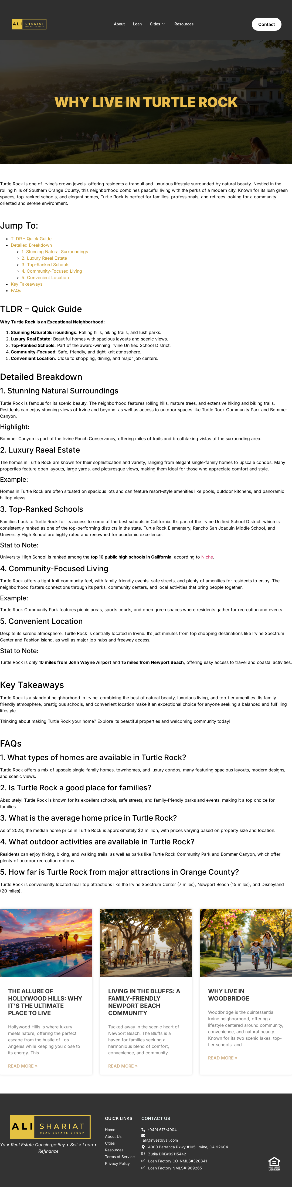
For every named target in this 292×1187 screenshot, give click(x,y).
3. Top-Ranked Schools (45, 264)
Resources (184, 24)
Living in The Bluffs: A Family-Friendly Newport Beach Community (144, 1002)
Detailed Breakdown (31, 245)
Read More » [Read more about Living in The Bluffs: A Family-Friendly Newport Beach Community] (123, 1066)
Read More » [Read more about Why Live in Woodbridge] (222, 1058)
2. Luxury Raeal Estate (44, 258)
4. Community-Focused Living (52, 271)
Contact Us (155, 1118)
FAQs (16, 290)
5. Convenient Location (45, 277)
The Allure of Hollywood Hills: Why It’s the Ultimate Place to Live (45, 1002)
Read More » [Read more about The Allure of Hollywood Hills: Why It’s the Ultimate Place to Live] (23, 1066)
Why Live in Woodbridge (228, 995)
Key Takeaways (26, 284)
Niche (207, 557)
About (119, 24)
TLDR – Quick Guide (31, 238)
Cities (157, 24)
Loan (137, 24)
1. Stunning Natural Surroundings (55, 251)
